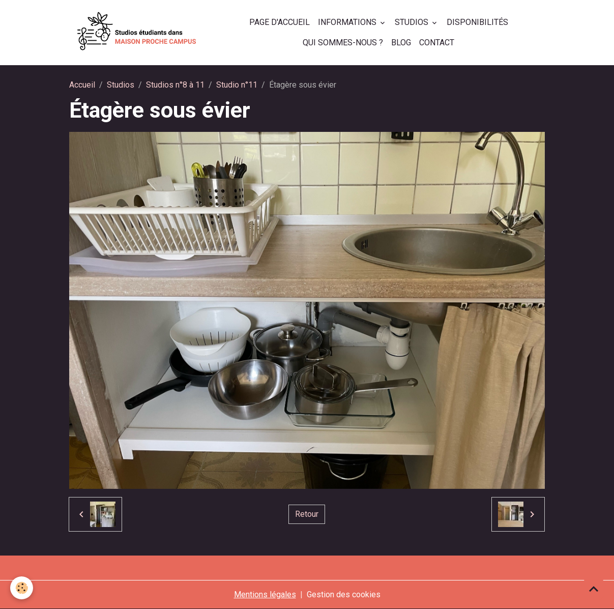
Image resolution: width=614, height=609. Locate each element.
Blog (401, 42)
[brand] (136, 32)
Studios (412, 22)
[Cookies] (21, 587)
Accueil (82, 85)
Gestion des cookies (344, 594)
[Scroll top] (593, 588)
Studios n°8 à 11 (175, 85)
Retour (306, 514)
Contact (436, 42)
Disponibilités (477, 22)
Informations (348, 22)
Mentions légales (265, 594)
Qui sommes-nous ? (343, 42)
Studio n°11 (236, 85)
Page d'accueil (279, 22)
